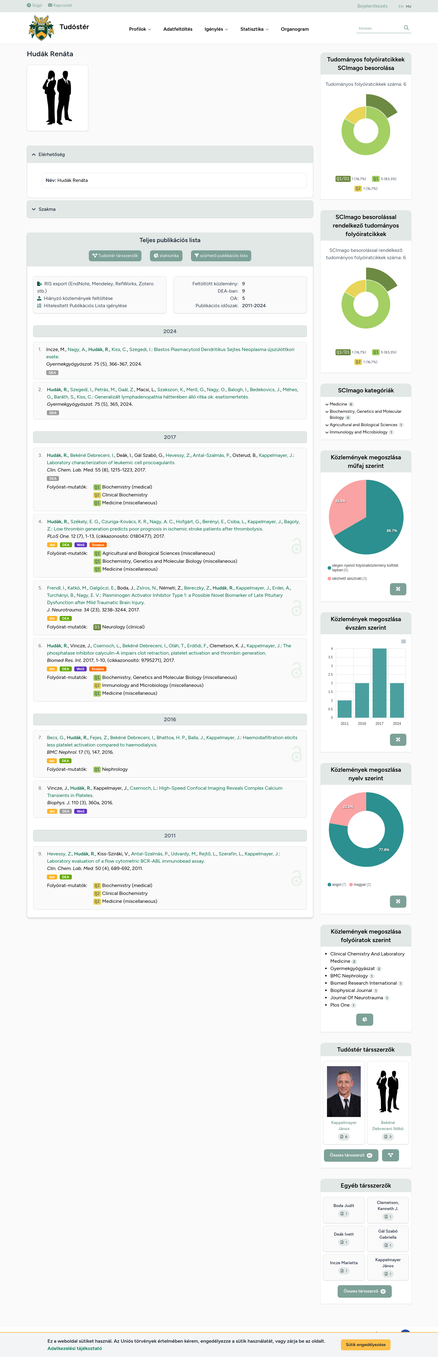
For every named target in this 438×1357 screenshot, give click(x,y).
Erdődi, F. (197, 646)
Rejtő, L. (208, 854)
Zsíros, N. (147, 588)
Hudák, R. (98, 349)
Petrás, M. (105, 389)
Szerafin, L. (230, 854)
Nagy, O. (216, 389)
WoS (81, 545)
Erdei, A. (281, 588)
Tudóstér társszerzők (115, 255)
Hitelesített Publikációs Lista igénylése (82, 305)
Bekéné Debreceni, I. (92, 455)
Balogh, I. (237, 389)
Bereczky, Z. (197, 588)
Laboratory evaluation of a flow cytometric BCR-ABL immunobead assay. (126, 861)
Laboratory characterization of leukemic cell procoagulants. (111, 462)
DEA (52, 373)
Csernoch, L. (106, 646)
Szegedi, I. (140, 349)
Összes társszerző (351, 1155)
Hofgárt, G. (188, 521)
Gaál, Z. (126, 389)
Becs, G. (55, 737)
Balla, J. (196, 737)
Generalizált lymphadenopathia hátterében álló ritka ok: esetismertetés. (172, 397)
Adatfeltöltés (178, 29)
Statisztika (254, 29)
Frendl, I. (56, 588)
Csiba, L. (236, 521)
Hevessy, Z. (177, 455)
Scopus (98, 545)
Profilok (140, 29)
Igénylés (216, 29)
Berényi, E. (213, 521)
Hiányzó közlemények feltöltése (75, 298)
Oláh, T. (177, 646)
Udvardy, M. (184, 854)
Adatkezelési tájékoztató (74, 1348)
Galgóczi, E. (102, 588)
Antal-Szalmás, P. (211, 455)
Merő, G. (195, 389)
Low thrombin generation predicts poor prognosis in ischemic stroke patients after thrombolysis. (158, 529)
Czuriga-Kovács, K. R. (125, 521)
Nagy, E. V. (88, 595)
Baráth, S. (64, 397)
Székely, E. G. (85, 521)
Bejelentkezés (372, 6)
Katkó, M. (77, 588)
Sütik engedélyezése (366, 1344)
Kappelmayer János (343, 1125)
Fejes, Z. (99, 737)
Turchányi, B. (61, 595)
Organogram (295, 29)
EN (400, 6)
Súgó (34, 5)
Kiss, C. (119, 349)
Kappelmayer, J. (276, 455)
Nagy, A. (77, 349)
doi (52, 545)
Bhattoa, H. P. (171, 737)
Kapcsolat (60, 5)
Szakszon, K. (170, 389)
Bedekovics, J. (265, 389)
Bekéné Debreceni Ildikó (388, 1125)
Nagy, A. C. (162, 521)
